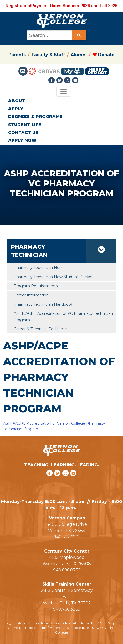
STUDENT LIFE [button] (24, 124)
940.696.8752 (67, 569)
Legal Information (21, 623)
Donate (104, 54)
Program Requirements (36, 286)
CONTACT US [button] (23, 132)
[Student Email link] (23, 71)
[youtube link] (75, 80)
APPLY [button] (15, 108)
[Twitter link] (60, 80)
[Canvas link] (44, 71)
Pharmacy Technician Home (40, 267)
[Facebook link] (52, 80)
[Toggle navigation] (63, 91)
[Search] (79, 35)
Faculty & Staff (48, 54)
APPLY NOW (22, 140)
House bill (88, 623)
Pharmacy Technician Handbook (43, 304)
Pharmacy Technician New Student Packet (53, 276)
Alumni (79, 54)
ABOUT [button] (16, 100)
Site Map (107, 623)
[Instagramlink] (68, 80)
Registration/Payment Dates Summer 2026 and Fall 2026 (61, 5)
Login (42, 628)
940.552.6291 (67, 536)
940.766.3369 (66, 609)
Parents (17, 54)
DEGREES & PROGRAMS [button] (35, 116)
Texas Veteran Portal (58, 623)
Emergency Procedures (70, 628)
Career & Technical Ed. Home (40, 329)
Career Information (31, 295)
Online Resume (19, 628)
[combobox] (56, 35)
